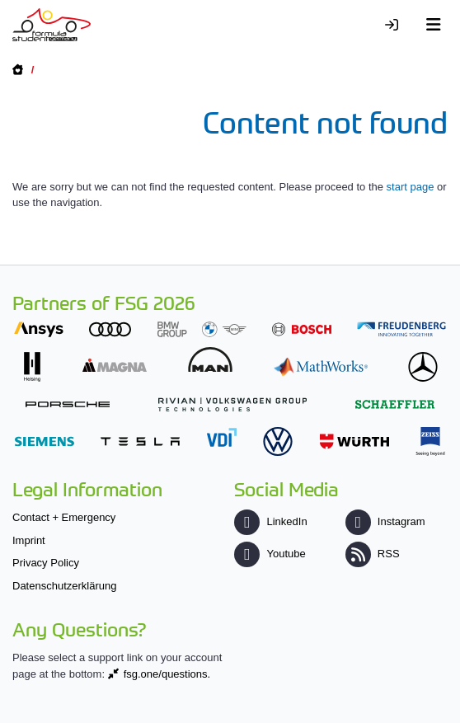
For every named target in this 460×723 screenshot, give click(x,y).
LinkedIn (270, 521)
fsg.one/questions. (167, 674)
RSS (372, 553)
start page (410, 187)
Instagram (385, 521)
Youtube (269, 553)
